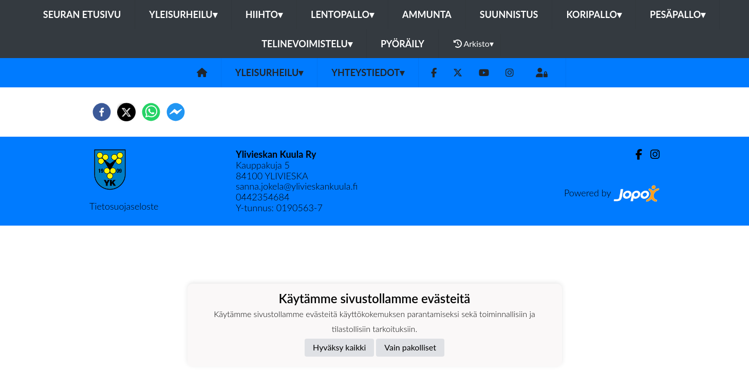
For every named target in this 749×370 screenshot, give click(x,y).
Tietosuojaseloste (123, 206)
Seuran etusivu (82, 14)
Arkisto (474, 44)
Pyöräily (402, 43)
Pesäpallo (677, 14)
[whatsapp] (151, 112)
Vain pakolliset (410, 347)
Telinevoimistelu (306, 43)
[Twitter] (458, 72)
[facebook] (101, 112)
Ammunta (427, 14)
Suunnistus (509, 14)
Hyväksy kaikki (339, 347)
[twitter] (126, 112)
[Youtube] (484, 72)
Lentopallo (342, 14)
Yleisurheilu (183, 14)
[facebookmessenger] (175, 112)
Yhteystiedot (367, 72)
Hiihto (264, 14)
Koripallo (594, 14)
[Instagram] (509, 72)
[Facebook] (434, 72)
